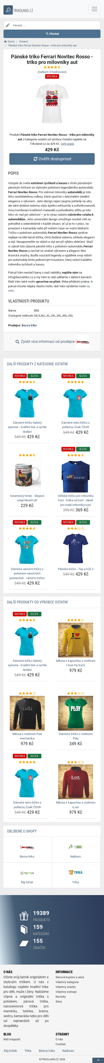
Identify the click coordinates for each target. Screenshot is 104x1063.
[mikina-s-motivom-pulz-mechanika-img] (27, 713)
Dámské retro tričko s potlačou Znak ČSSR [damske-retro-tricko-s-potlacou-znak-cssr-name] (75, 425)
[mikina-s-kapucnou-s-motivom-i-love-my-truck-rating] (76, 620)
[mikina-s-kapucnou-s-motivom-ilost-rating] (76, 762)
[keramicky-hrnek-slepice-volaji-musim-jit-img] (27, 475)
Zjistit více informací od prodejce (52, 342)
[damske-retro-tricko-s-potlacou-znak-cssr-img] (76, 402)
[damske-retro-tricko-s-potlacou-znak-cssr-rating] (76, 382)
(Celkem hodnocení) (52, 72)
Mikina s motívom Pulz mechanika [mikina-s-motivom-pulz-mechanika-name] (27, 736)
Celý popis (67, 143)
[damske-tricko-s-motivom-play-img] (76, 713)
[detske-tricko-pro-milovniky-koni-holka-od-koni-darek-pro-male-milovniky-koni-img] (76, 475)
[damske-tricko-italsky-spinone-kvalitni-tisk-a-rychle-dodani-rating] (27, 382)
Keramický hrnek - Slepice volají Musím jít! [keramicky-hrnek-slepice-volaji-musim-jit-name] (27, 498)
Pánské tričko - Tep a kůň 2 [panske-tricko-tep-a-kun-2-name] (76, 569)
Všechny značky (66, 987)
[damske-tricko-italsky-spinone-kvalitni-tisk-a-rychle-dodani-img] (27, 402)
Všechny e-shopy (66, 992)
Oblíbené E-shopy (22, 831)
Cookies (61, 1044)
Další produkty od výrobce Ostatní (37, 602)
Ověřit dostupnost (52, 159)
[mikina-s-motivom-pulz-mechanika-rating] (27, 693)
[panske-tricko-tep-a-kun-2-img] (76, 548)
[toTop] (98, 1060)
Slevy (59, 1001)
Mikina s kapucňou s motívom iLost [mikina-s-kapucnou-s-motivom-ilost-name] (75, 805)
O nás (59, 1039)
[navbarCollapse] (94, 9)
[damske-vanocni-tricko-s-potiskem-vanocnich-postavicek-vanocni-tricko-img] (27, 548)
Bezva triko (29, 325)
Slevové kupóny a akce (70, 977)
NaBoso (68, 1051)
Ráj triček (10, 1051)
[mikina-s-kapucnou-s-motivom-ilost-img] (76, 781)
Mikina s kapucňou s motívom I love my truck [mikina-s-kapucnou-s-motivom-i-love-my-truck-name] (75, 663)
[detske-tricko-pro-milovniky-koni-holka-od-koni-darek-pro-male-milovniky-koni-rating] (76, 455)
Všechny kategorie (67, 982)
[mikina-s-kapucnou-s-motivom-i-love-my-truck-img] (76, 640)
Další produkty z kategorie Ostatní (37, 364)
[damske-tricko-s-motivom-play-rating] (76, 693)
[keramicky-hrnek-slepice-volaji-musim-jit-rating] (27, 455)
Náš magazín (11, 1039)
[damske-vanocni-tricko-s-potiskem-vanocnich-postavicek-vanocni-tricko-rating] (27, 528)
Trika (27, 1051)
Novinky (61, 996)
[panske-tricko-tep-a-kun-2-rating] (76, 528)
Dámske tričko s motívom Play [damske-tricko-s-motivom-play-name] (76, 736)
